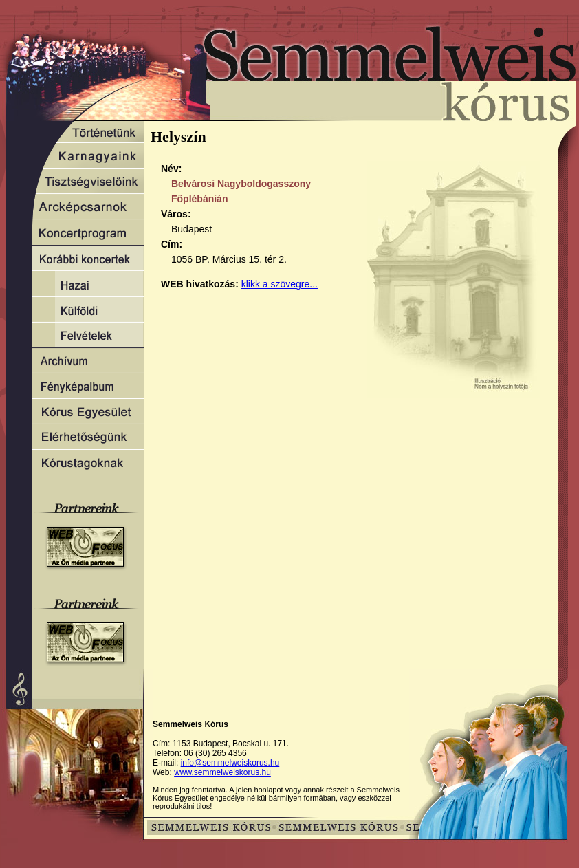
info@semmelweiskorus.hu (230, 763)
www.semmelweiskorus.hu (222, 772)
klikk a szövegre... (279, 284)
